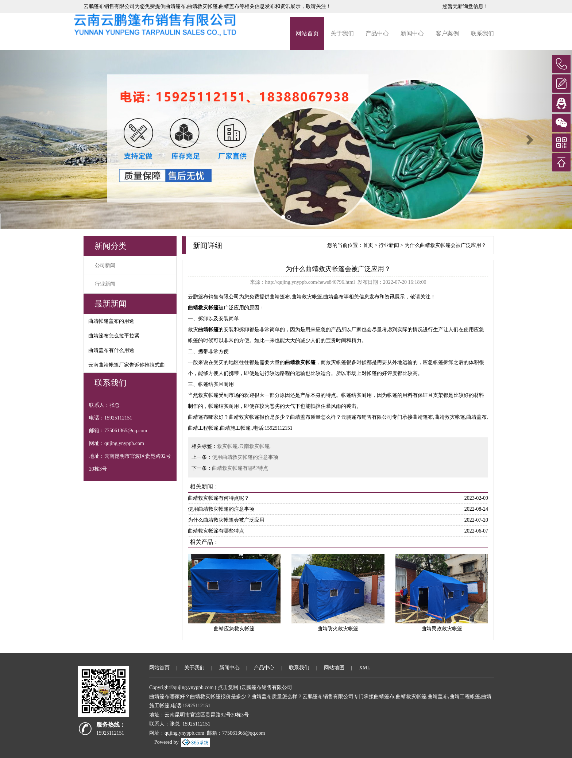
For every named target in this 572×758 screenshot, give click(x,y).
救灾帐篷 (227, 446)
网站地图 (334, 667)
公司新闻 (105, 265)
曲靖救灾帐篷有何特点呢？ (218, 498)
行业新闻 (105, 284)
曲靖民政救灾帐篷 (441, 628)
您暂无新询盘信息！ (465, 6)
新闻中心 (412, 33)
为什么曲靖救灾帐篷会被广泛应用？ (445, 245)
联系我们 (482, 33)
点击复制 (228, 687)
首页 (368, 245)
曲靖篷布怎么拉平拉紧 (113, 336)
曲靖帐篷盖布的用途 (111, 321)
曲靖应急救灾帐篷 (234, 628)
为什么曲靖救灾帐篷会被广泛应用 (226, 520)
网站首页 (307, 33)
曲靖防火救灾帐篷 (337, 628)
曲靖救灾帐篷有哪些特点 (240, 468)
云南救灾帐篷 (254, 446)
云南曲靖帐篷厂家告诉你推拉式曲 (126, 365)
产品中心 (377, 33)
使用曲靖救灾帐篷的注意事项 (245, 457)
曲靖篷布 (175, 6)
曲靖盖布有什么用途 (111, 350)
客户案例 (447, 33)
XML (364, 667)
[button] (43, 139)
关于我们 (342, 33)
